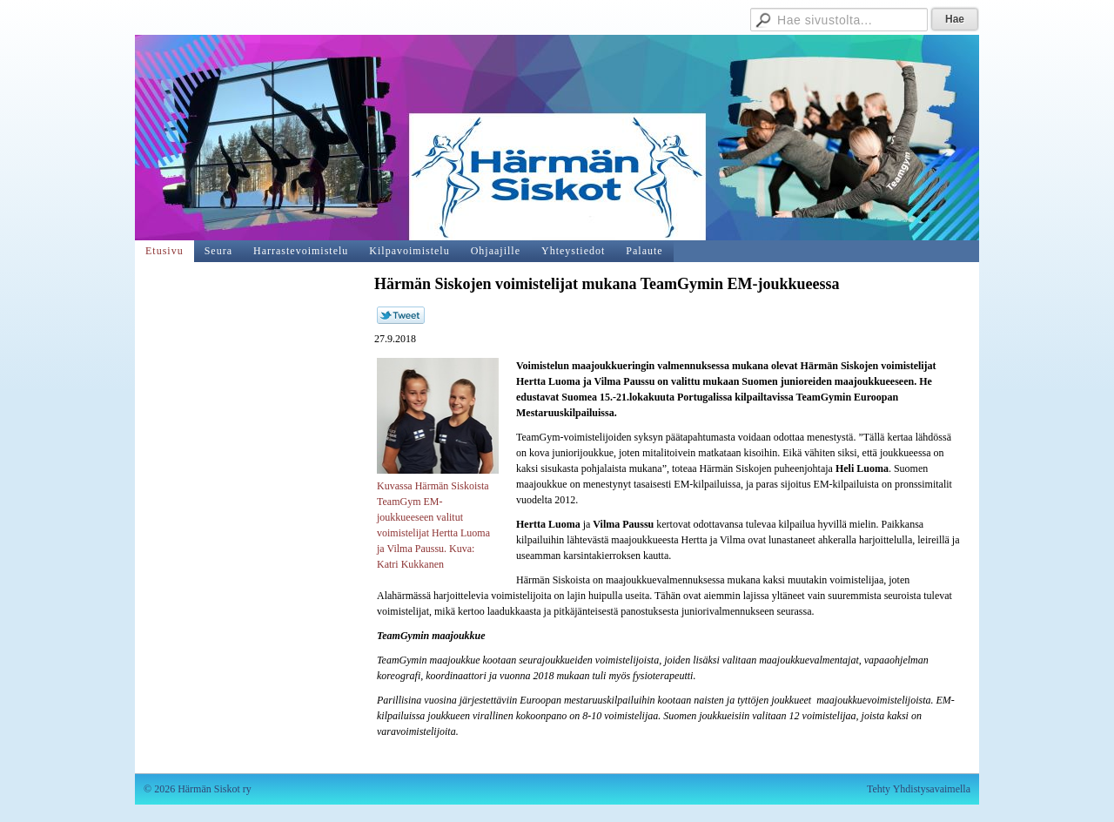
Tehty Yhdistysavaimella (918, 789)
